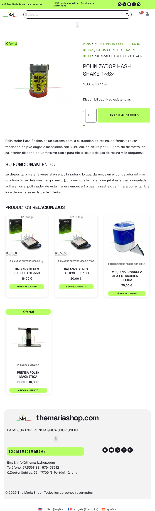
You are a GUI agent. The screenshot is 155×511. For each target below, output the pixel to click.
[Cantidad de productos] (91, 112)
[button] (77, 25)
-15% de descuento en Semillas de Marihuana (74, 4)
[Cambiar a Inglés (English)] (50, 501)
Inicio (87, 44)
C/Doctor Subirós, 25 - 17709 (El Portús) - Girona (44, 465)
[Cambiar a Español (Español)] (110, 501)
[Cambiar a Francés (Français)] (83, 501)
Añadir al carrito (120, 112)
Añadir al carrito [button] (26, 281)
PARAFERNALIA (105, 44)
